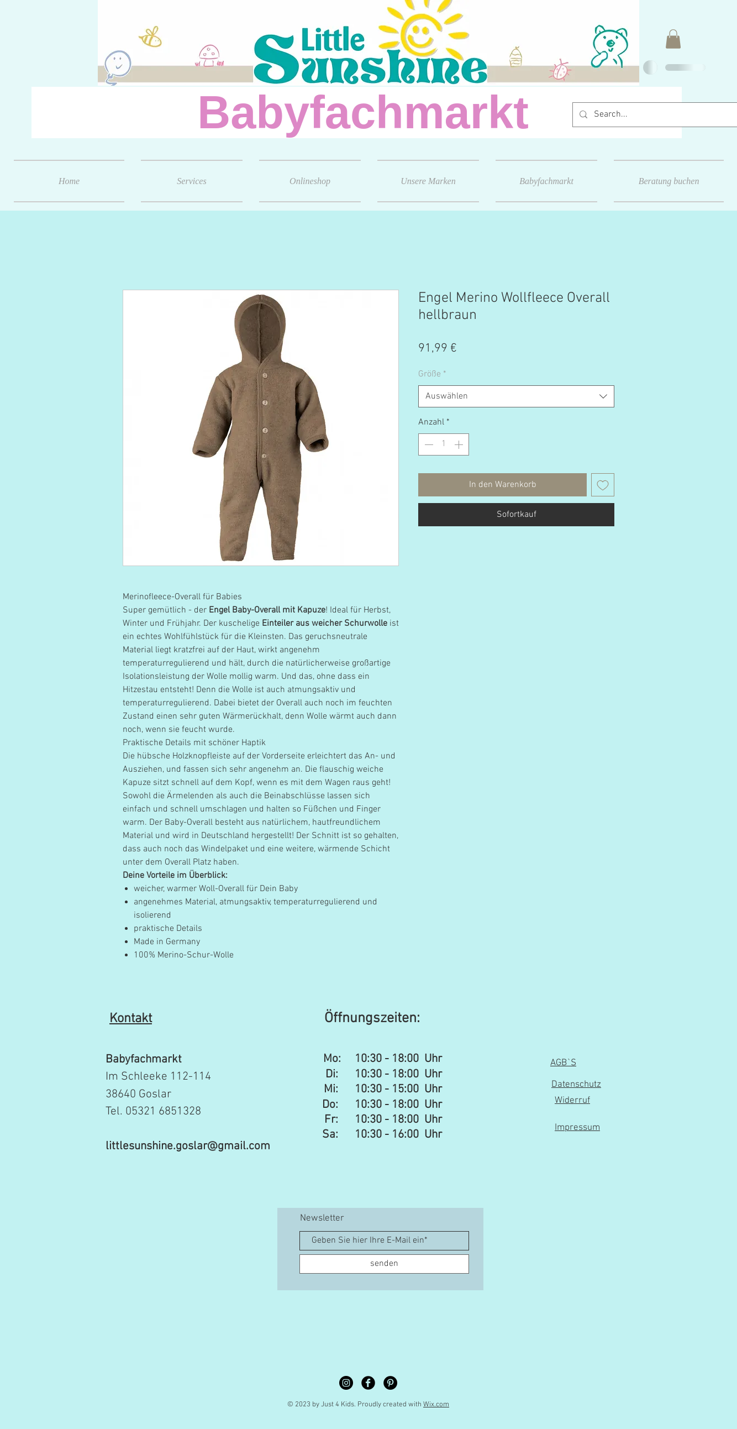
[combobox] (516, 396)
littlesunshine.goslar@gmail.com (188, 1146)
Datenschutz (576, 1084)
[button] (673, 39)
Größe (432, 374)
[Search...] (655, 115)
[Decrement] (427, 444)
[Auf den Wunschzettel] (602, 484)
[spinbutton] (443, 444)
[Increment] (459, 444)
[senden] (384, 1264)
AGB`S (563, 1063)
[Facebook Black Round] (368, 1383)
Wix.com (436, 1404)
